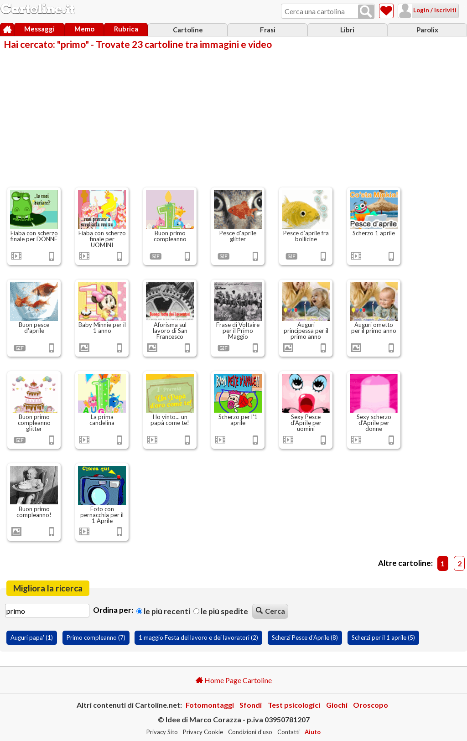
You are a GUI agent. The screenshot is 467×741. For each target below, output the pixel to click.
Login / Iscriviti (422, 10)
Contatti (288, 732)
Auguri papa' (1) (31, 637)
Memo (84, 29)
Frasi (267, 30)
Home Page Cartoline (234, 680)
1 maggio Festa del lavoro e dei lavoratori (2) (198, 637)
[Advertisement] (233, 117)
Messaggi (39, 29)
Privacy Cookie (203, 732)
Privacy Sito (162, 732)
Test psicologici (294, 704)
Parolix (427, 30)
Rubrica (126, 29)
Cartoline (188, 30)
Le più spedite (220, 611)
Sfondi (250, 704)
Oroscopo (370, 704)
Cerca (270, 610)
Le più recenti (163, 611)
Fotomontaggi (210, 704)
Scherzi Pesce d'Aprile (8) (305, 637)
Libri (347, 30)
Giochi (337, 704)
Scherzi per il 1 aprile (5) (383, 637)
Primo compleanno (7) (96, 637)
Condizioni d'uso (250, 732)
